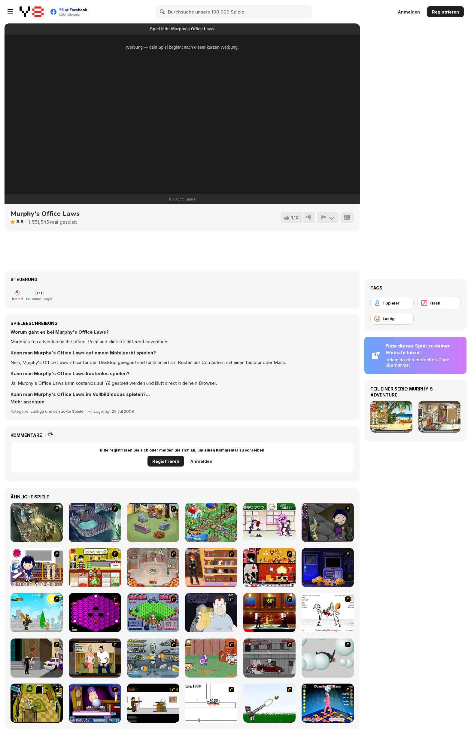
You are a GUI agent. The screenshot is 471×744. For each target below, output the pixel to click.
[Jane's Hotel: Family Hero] (153, 567)
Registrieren (445, 11)
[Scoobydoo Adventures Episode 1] (95, 522)
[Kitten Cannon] (269, 703)
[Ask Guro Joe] (95, 703)
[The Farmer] (211, 522)
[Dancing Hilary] (328, 703)
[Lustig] (392, 319)
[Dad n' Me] (211, 658)
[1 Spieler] (392, 303)
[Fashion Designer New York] (211, 567)
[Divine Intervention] (37, 658)
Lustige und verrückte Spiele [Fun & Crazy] (57, 411)
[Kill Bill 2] (269, 612)
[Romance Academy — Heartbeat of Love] (269, 522)
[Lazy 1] (37, 567)
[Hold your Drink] (211, 612)
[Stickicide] (211, 703)
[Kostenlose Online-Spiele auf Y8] (31, 11)
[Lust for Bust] (95, 658)
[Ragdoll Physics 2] (328, 658)
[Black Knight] (37, 612)
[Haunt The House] (269, 567)
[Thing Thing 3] (269, 658)
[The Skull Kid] (153, 703)
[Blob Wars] (153, 612)
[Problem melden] (328, 217)
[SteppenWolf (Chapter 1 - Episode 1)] (37, 522)
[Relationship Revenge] (328, 612)
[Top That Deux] (95, 567)
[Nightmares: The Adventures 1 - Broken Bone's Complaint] (328, 522)
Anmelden (409, 11)
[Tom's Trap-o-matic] (153, 522)
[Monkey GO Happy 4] (328, 567)
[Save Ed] (37, 703)
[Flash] (438, 303)
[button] (27, 402)
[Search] (162, 11)
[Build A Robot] (153, 658)
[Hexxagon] (95, 612)
